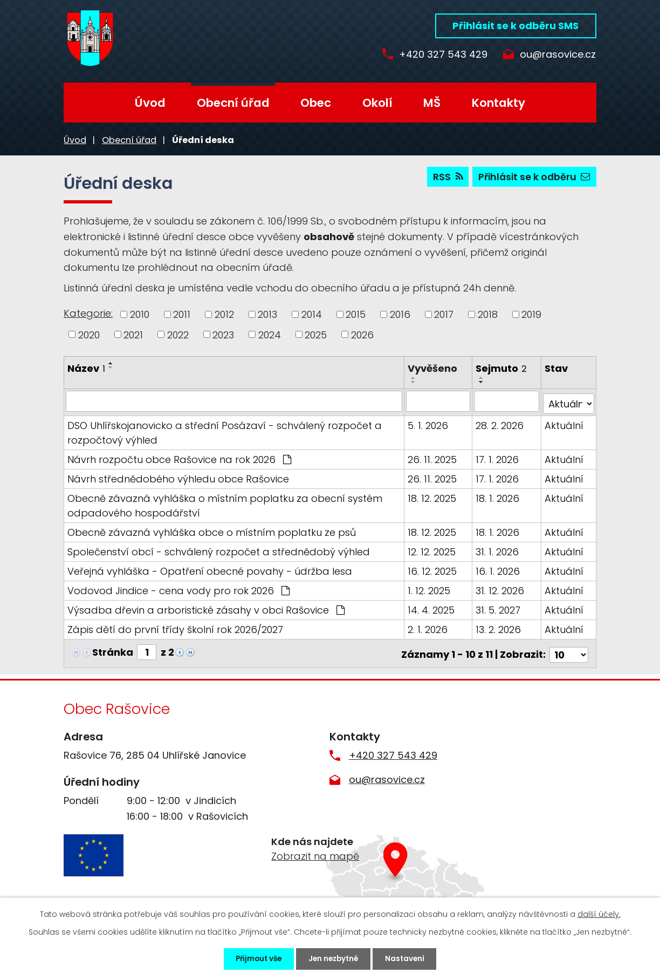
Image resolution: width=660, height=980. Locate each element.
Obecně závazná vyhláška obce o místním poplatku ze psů (211, 529)
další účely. (599, 912)
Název (86, 368)
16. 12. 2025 (432, 568)
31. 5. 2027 (498, 607)
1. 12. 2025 (429, 588)
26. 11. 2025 (432, 457)
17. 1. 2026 (497, 457)
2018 (488, 314)
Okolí (377, 102)
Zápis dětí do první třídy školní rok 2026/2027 (175, 627)
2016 (400, 314)
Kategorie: (88, 313)
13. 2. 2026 (498, 627)
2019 (531, 314)
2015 (356, 314)
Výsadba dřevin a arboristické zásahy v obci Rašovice (206, 607)
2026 (362, 334)
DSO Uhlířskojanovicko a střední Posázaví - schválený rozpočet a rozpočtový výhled (224, 430)
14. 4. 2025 (431, 607)
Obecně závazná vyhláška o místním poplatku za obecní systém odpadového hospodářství (224, 503)
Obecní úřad (233, 102)
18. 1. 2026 (498, 495)
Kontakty (498, 102)
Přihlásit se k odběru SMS (515, 25)
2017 (443, 314)
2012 (224, 314)
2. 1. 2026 (428, 627)
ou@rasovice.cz (558, 55)
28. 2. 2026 (500, 423)
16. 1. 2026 (498, 568)
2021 (133, 334)
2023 (223, 334)
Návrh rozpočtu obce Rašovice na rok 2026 (179, 457)
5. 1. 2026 (428, 423)
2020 (89, 334)
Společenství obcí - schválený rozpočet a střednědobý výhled (218, 549)
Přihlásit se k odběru (533, 178)
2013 (267, 314)
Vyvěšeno (433, 368)
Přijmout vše (251, 957)
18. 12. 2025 (432, 495)
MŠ (432, 102)
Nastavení (413, 957)
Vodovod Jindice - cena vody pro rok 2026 (178, 588)
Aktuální (564, 423)
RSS (444, 178)
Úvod (150, 102)
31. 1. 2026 (497, 549)
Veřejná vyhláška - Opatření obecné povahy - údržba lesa (209, 568)
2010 (139, 314)
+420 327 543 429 (437, 55)
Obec (315, 102)
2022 (178, 334)
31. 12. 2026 (500, 588)
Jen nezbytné (334, 957)
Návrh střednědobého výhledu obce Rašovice (178, 476)
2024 (269, 334)
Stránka (112, 649)
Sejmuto (501, 368)
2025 (316, 334)
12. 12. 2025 (432, 549)
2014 (311, 314)
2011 (181, 314)
